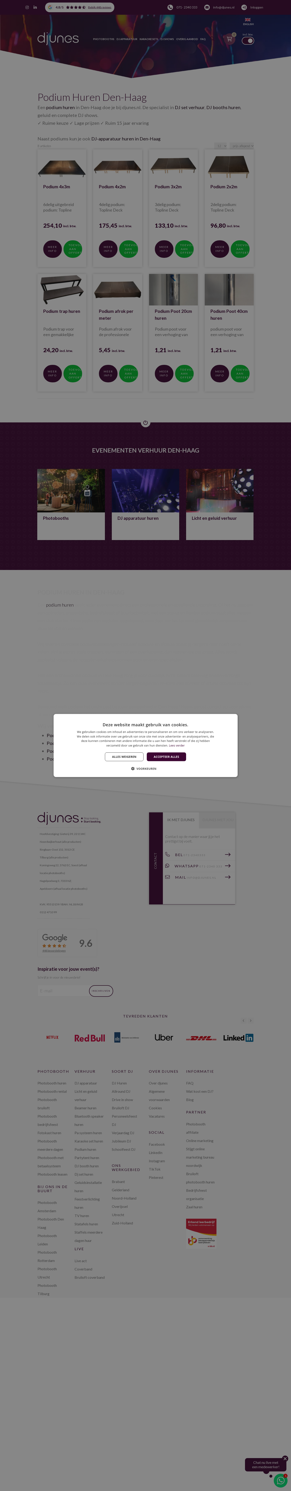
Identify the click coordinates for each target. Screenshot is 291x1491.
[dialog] (146, 745)
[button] (146, 768)
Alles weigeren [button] (124, 757)
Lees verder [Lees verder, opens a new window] (177, 745)
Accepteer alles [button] (166, 757)
